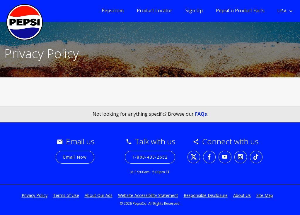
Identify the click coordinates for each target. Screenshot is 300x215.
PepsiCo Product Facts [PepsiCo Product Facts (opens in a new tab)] (240, 10)
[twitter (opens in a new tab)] (194, 157)
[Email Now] (75, 157)
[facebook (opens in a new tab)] (209, 157)
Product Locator (154, 10)
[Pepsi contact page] (24, 20)
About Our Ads (98, 195)
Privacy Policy (34, 195)
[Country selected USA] (287, 11)
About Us (242, 195)
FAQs (201, 114)
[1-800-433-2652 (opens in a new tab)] (150, 157)
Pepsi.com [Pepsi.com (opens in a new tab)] (113, 10)
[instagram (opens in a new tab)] (240, 157)
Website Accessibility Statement (148, 195)
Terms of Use (66, 195)
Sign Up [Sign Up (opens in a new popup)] (194, 10)
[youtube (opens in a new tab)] (225, 157)
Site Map (264, 195)
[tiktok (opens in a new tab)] (256, 157)
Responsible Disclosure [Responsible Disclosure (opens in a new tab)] (206, 195)
